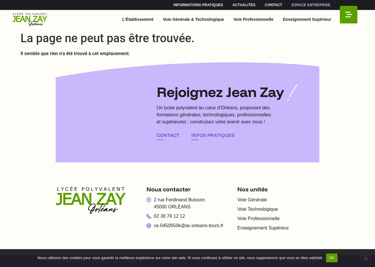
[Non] (366, 257)
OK (332, 258)
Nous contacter (168, 189)
